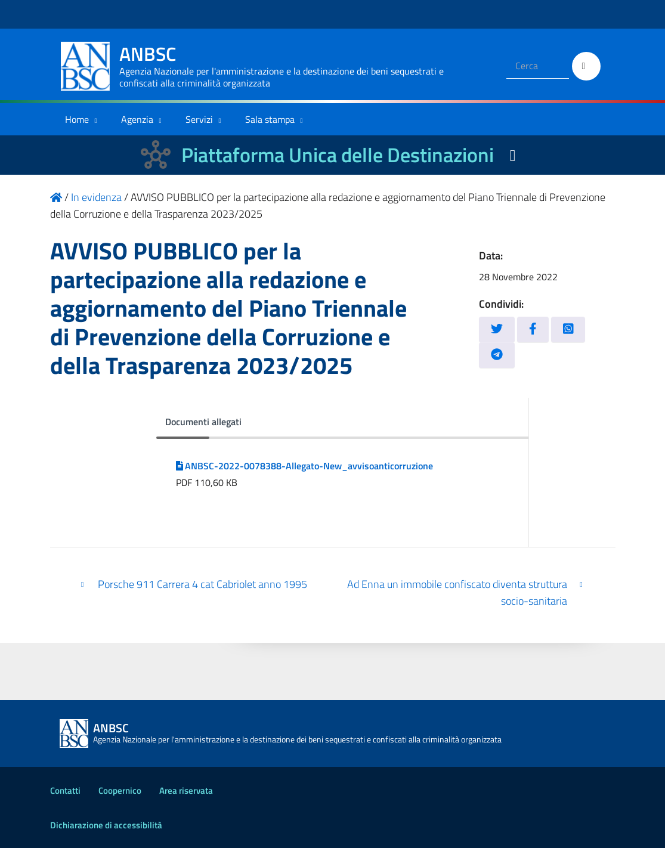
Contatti (65, 790)
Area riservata (186, 790)
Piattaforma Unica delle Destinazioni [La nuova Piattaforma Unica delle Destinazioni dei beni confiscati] (337, 155)
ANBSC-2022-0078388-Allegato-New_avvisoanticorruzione (305, 466)
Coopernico (119, 790)
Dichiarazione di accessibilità (106, 825)
